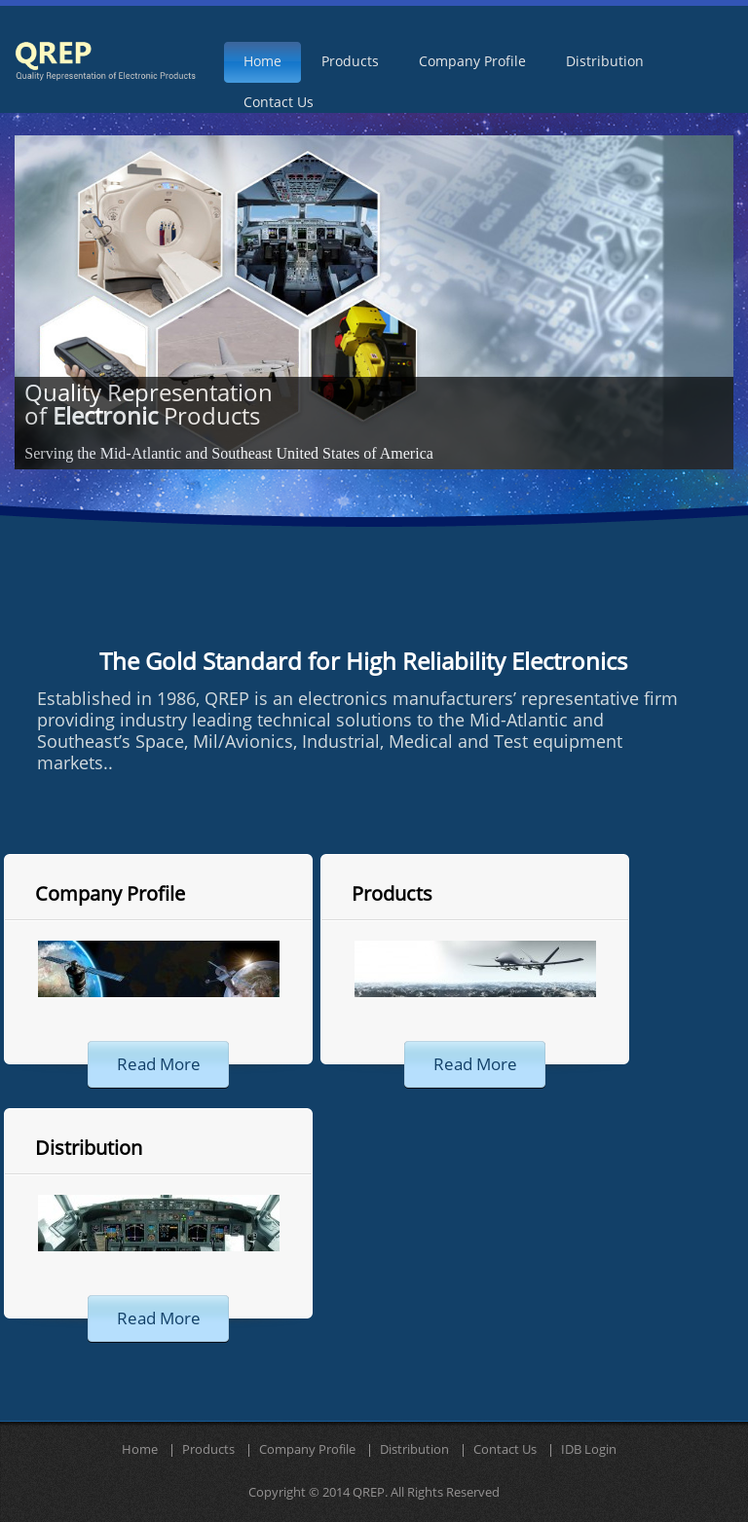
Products (392, 894)
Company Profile (110, 894)
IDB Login (589, 1450)
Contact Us (505, 1450)
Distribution (88, 1148)
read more (159, 1065)
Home (140, 1450)
